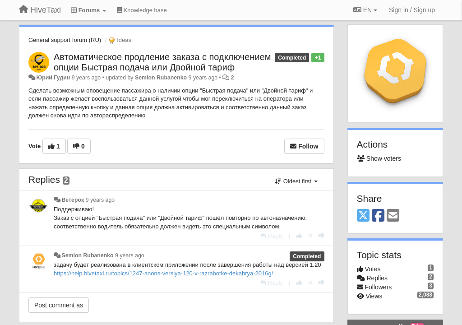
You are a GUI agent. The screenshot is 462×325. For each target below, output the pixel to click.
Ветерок (72, 200)
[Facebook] (378, 216)
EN (365, 10)
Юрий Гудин (53, 77)
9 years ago (100, 200)
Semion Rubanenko (161, 77)
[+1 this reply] (299, 235)
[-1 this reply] (321, 235)
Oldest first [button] (296, 181)
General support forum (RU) (64, 40)
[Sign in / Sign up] (412, 10)
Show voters (379, 158)
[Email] (393, 216)
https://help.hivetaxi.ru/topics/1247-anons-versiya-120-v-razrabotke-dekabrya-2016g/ (163, 273)
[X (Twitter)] (363, 216)
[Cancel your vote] (310, 235)
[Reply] (271, 235)
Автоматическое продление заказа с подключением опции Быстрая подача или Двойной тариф (162, 62)
